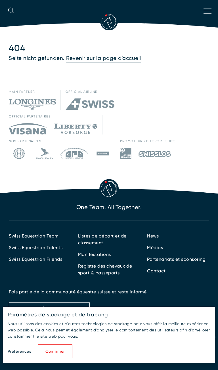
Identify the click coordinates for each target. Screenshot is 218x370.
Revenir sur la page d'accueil (103, 58)
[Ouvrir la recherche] (11, 18)
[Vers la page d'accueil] (109, 21)
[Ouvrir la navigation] (207, 18)
